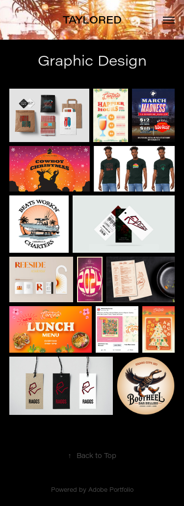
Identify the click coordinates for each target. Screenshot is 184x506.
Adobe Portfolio (110, 489)
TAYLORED (92, 19)
